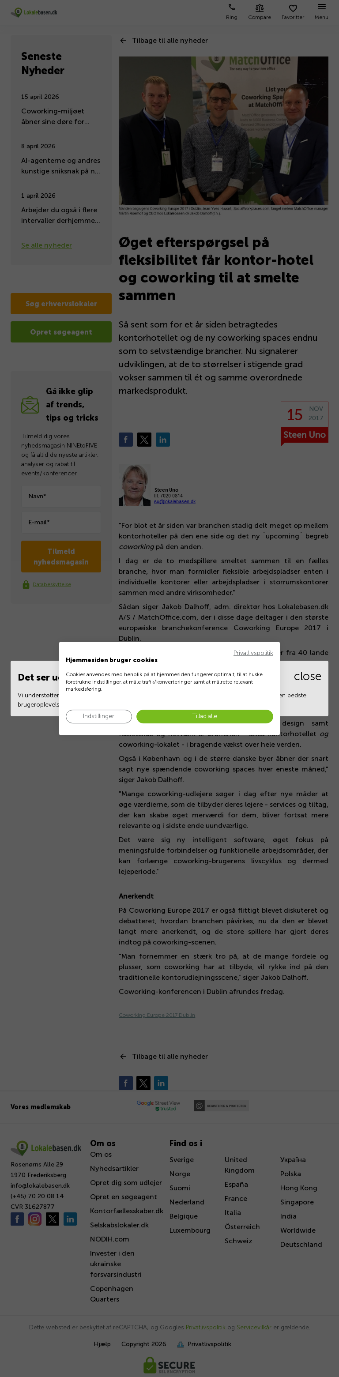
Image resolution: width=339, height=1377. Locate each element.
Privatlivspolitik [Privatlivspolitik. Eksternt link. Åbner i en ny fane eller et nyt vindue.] (253, 653)
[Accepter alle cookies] (204, 716)
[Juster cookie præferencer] (99, 716)
